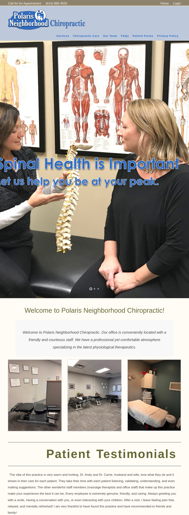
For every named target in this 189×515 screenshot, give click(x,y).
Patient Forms (143, 35)
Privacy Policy (167, 35)
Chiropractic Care (86, 35)
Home (164, 3)
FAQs (125, 35)
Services (62, 35)
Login (177, 3)
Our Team (110, 35)
